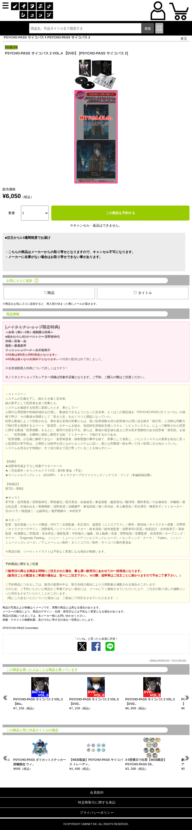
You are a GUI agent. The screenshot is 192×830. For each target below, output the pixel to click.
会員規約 (97, 792)
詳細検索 (159, 28)
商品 (49, 293)
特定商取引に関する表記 (97, 802)
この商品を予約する (120, 213)
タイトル (143, 293)
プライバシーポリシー (97, 813)
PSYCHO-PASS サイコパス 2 (68, 37)
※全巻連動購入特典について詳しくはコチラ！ (36, 368)
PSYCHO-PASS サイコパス (24, 37)
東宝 (183, 38)
